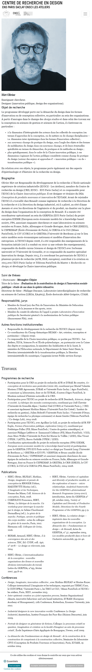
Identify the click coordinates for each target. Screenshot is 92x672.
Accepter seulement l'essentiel (43, 666)
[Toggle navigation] (85, 14)
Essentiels (12, 661)
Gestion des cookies (12, 669)
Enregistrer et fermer (74, 666)
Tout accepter (14, 666)
